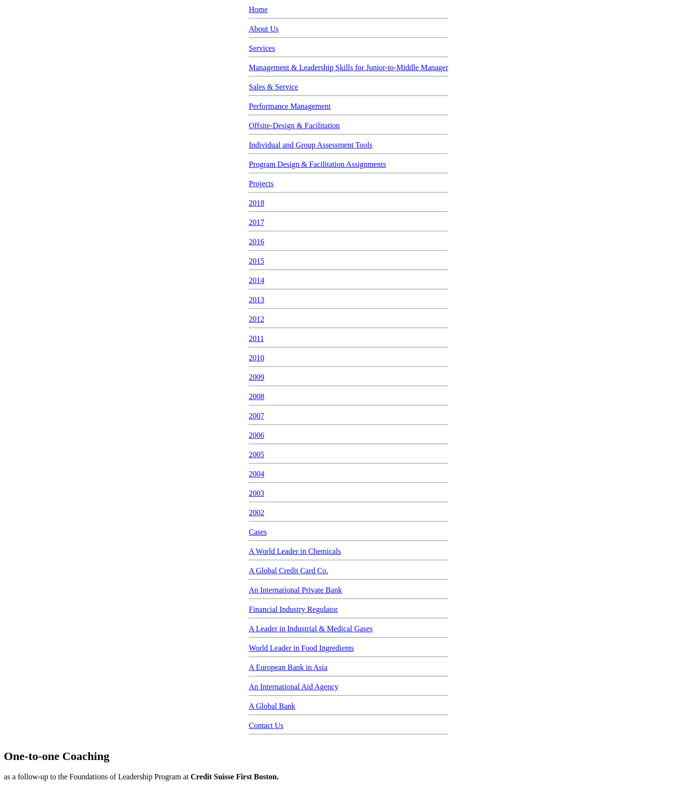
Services (262, 48)
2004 (256, 474)
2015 (256, 261)
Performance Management (290, 106)
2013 (256, 300)
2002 (256, 512)
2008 (256, 396)
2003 (256, 493)
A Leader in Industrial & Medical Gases (311, 629)
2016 (256, 242)
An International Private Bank (295, 590)
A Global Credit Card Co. (288, 570)
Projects (261, 183)
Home (258, 9)
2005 (256, 454)
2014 (256, 280)
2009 (256, 377)
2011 (256, 338)
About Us (264, 29)
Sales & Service (273, 87)
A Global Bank (272, 706)
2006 (256, 435)
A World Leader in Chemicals (295, 551)
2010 (256, 358)
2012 (256, 319)
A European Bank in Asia (288, 667)
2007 (256, 416)
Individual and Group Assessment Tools (310, 145)
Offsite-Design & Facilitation (294, 125)
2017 (256, 222)
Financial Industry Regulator (293, 609)
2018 (256, 203)
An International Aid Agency (293, 687)
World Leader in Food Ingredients (301, 648)
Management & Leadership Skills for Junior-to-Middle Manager (348, 67)
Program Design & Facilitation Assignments (317, 164)
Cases (258, 532)
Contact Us (266, 725)
